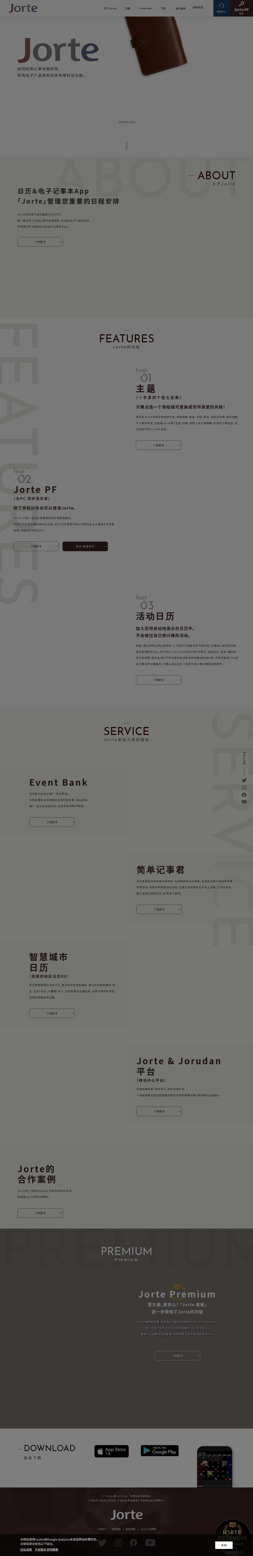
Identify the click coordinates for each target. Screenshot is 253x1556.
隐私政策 (26, 1549)
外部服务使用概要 (46, 1549)
